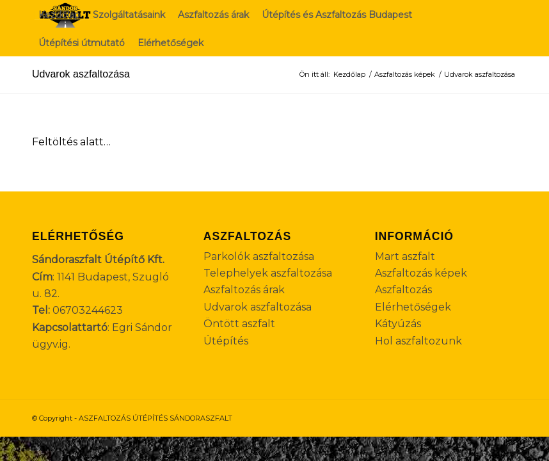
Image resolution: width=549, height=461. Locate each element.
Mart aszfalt (405, 256)
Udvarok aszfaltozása (81, 74)
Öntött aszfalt (239, 324)
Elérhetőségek (413, 307)
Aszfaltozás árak (244, 290)
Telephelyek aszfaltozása (267, 273)
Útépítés (225, 341)
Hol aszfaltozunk (418, 341)
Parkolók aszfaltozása (258, 256)
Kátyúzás (398, 324)
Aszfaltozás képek (421, 273)
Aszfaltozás (403, 290)
